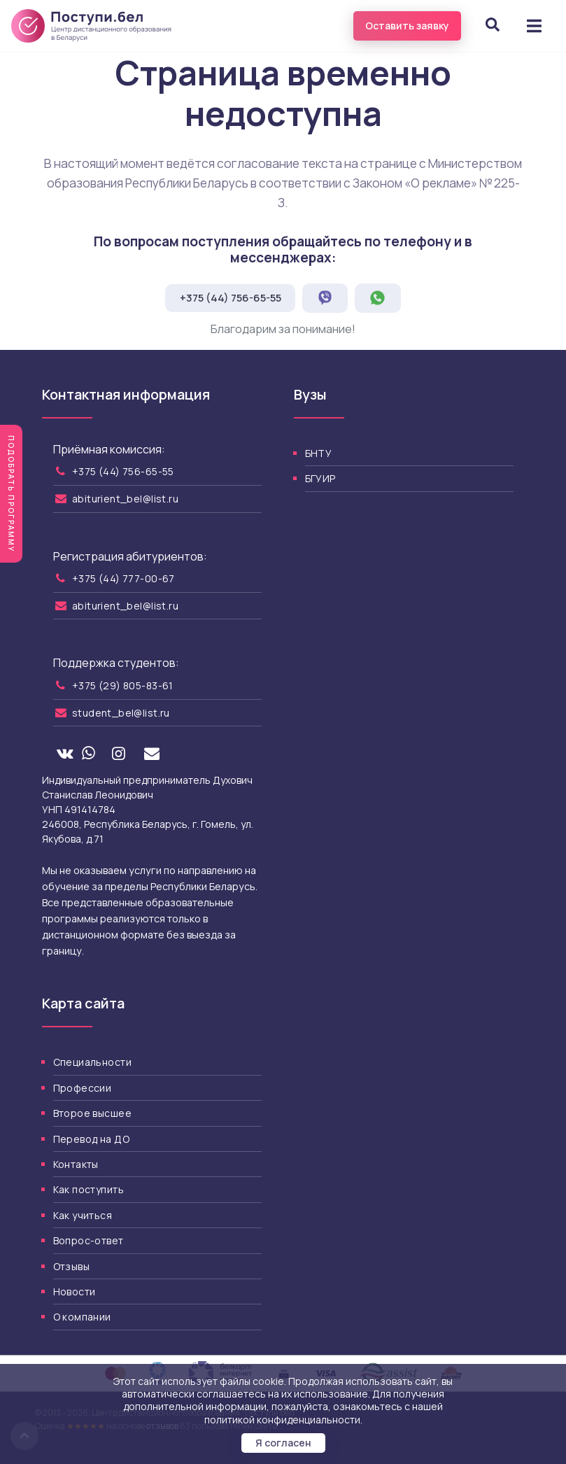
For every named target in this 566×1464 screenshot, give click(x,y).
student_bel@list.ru (121, 712)
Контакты (76, 1164)
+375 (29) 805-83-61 (123, 685)
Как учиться (83, 1215)
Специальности (92, 1062)
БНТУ (318, 453)
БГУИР (320, 478)
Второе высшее (92, 1113)
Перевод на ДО (91, 1139)
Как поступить (88, 1189)
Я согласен (283, 1442)
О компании (82, 1316)
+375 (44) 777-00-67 (123, 578)
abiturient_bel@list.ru (125, 498)
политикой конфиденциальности (282, 1419)
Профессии (82, 1088)
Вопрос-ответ (88, 1240)
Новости (74, 1291)
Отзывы (71, 1266)
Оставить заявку (407, 25)
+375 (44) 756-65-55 (230, 297)
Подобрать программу (11, 493)
